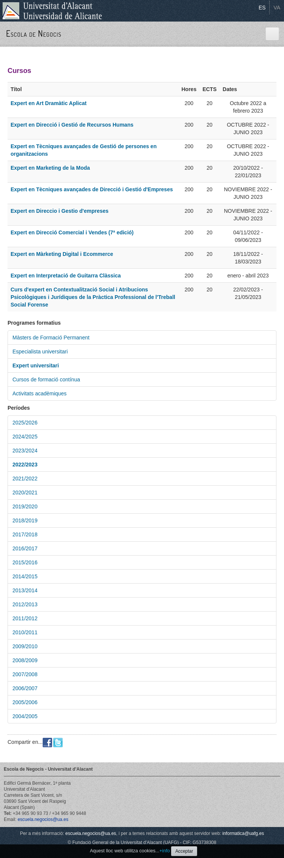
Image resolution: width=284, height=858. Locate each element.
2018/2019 (24, 520)
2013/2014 (24, 590)
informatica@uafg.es (243, 833)
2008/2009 (24, 660)
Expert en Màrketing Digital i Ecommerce (62, 254)
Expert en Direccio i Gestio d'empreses (59, 211)
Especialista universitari (40, 351)
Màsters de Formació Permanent (51, 338)
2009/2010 (24, 646)
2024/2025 (24, 437)
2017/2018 (24, 534)
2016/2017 (24, 548)
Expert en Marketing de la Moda (50, 168)
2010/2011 (24, 632)
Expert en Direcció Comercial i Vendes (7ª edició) (72, 232)
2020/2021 (24, 492)
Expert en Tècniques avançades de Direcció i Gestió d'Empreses (92, 189)
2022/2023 (24, 465)
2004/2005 (24, 716)
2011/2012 (24, 618)
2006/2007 (24, 688)
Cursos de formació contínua (46, 379)
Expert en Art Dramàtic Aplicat (48, 103)
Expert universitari (35, 365)
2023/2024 (24, 451)
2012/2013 (24, 604)
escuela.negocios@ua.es (43, 819)
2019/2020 (24, 506)
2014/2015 (24, 576)
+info (164, 850)
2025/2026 (24, 423)
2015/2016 (24, 562)
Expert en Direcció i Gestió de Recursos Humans (72, 125)
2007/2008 (24, 674)
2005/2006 (24, 702)
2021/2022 (24, 478)
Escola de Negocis (34, 33)
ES (262, 8)
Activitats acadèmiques (39, 393)
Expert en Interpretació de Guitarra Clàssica (66, 276)
